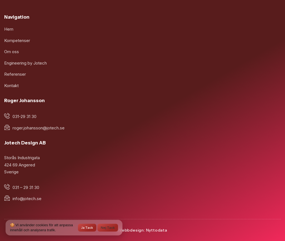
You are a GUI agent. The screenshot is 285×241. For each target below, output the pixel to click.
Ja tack (87, 227)
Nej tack (108, 227)
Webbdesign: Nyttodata (142, 230)
